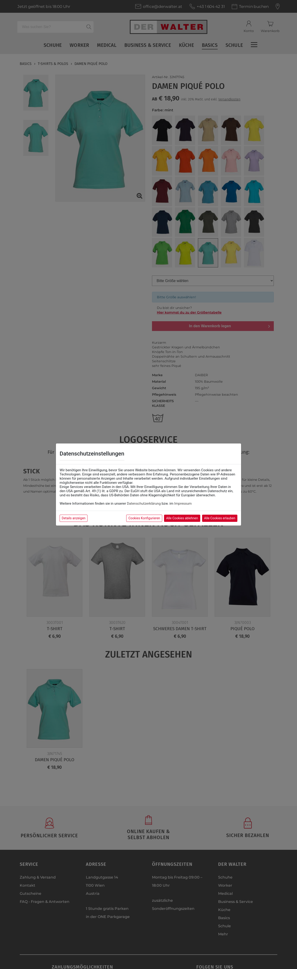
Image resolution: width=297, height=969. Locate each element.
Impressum (183, 503)
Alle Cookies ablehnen (182, 518)
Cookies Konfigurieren (144, 518)
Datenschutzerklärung (144, 503)
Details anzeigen (73, 518)
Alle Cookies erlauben (219, 518)
